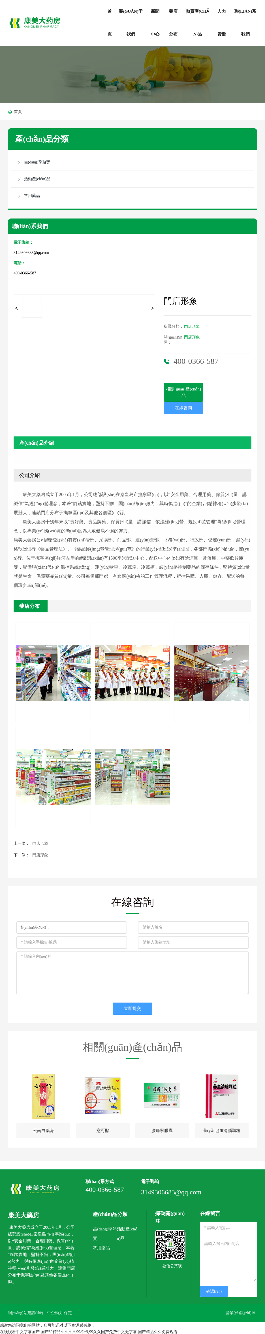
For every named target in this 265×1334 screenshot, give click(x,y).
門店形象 (192, 326)
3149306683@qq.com (31, 253)
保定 (68, 1312)
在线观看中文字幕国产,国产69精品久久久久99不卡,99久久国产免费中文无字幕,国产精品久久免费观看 (89, 1331)
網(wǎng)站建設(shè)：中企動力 (35, 1312)
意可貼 (103, 1131)
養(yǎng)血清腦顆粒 (222, 1131)
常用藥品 (101, 1247)
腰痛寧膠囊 (162, 1131)
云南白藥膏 (43, 1131)
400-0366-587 (25, 273)
